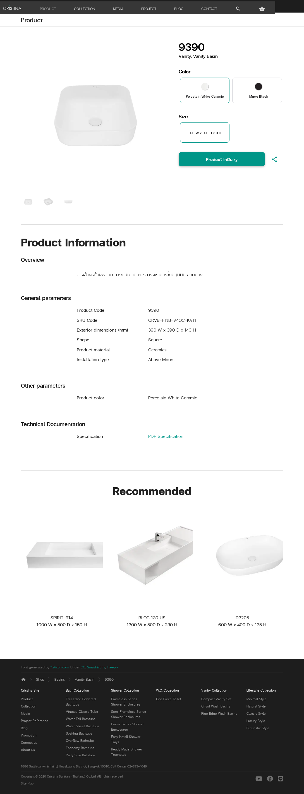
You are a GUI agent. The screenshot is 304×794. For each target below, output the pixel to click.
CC (83, 668)
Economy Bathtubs (80, 749)
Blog (24, 729)
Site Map (27, 784)
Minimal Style (256, 700)
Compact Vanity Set (216, 700)
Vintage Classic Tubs (82, 713)
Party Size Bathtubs (80, 756)
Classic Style (256, 715)
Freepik (112, 668)
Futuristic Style (257, 729)
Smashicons (96, 668)
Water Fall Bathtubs (80, 720)
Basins (59, 680)
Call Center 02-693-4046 (129, 768)
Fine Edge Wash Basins (219, 715)
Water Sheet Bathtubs (82, 727)
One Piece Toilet (168, 700)
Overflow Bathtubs (80, 742)
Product (32, 21)
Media (25, 715)
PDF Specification (165, 437)
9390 (109, 680)
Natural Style (256, 707)
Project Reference (34, 722)
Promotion (29, 736)
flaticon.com (60, 668)
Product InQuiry (222, 160)
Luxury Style (255, 722)
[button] (280, 7)
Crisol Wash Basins (215, 707)
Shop (40, 680)
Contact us (29, 744)
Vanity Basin (84, 680)
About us (28, 751)
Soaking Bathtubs (79, 734)
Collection (28, 707)
